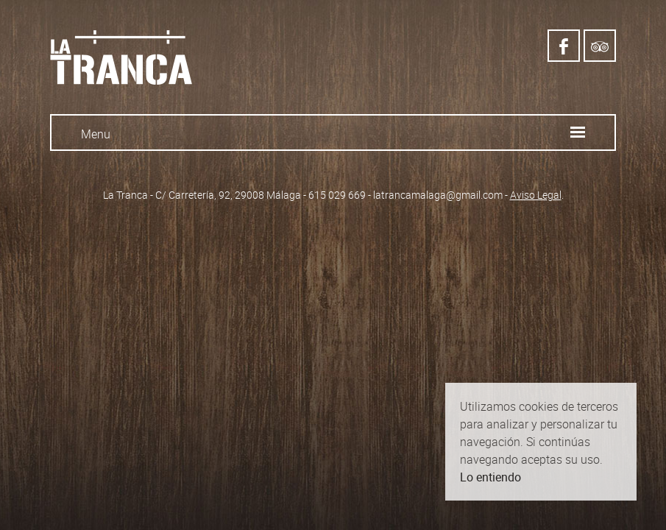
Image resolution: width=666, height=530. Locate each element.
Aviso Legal (536, 195)
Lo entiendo (490, 477)
